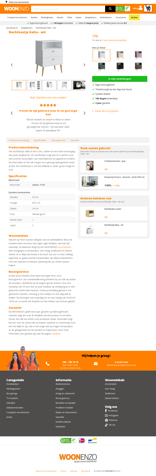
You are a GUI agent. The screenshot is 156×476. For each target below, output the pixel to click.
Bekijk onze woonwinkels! (21, 1)
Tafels (69, 17)
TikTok (111, 424)
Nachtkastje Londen (114, 208)
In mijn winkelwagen (119, 78)
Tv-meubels (12, 398)
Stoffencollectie (63, 421)
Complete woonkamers (17, 17)
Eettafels (10, 402)
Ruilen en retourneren (66, 412)
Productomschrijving (19, 140)
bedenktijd (106, 98)
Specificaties (40, 140)
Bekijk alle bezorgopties (105, 111)
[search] (110, 9)
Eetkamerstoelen (14, 407)
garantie (102, 103)
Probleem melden (64, 407)
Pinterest (113, 420)
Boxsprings (11, 393)
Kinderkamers (106, 17)
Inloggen (60, 388)
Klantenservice (63, 384)
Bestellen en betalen (66, 402)
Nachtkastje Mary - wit (115, 224)
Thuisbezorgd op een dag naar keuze (113, 89)
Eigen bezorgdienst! (105, 84)
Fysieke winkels (102, 93)
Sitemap (73, 471)
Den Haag (110, 388)
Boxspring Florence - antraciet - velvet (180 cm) (123, 178)
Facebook (112, 410)
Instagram (113, 415)
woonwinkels (64, 247)
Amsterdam (111, 384)
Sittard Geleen (112, 398)
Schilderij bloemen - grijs (117, 161)
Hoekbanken (12, 384)
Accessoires (121, 17)
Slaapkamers (90, 17)
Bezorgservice (58, 140)
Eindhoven (110, 393)
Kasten (79, 17)
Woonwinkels (114, 380)
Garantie (75, 140)
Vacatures (60, 426)
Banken (34, 17)
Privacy (63, 471)
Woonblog (85, 471)
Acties (134, 17)
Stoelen (60, 17)
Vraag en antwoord (65, 393)
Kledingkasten (47, 17)
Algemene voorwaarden (46, 471)
